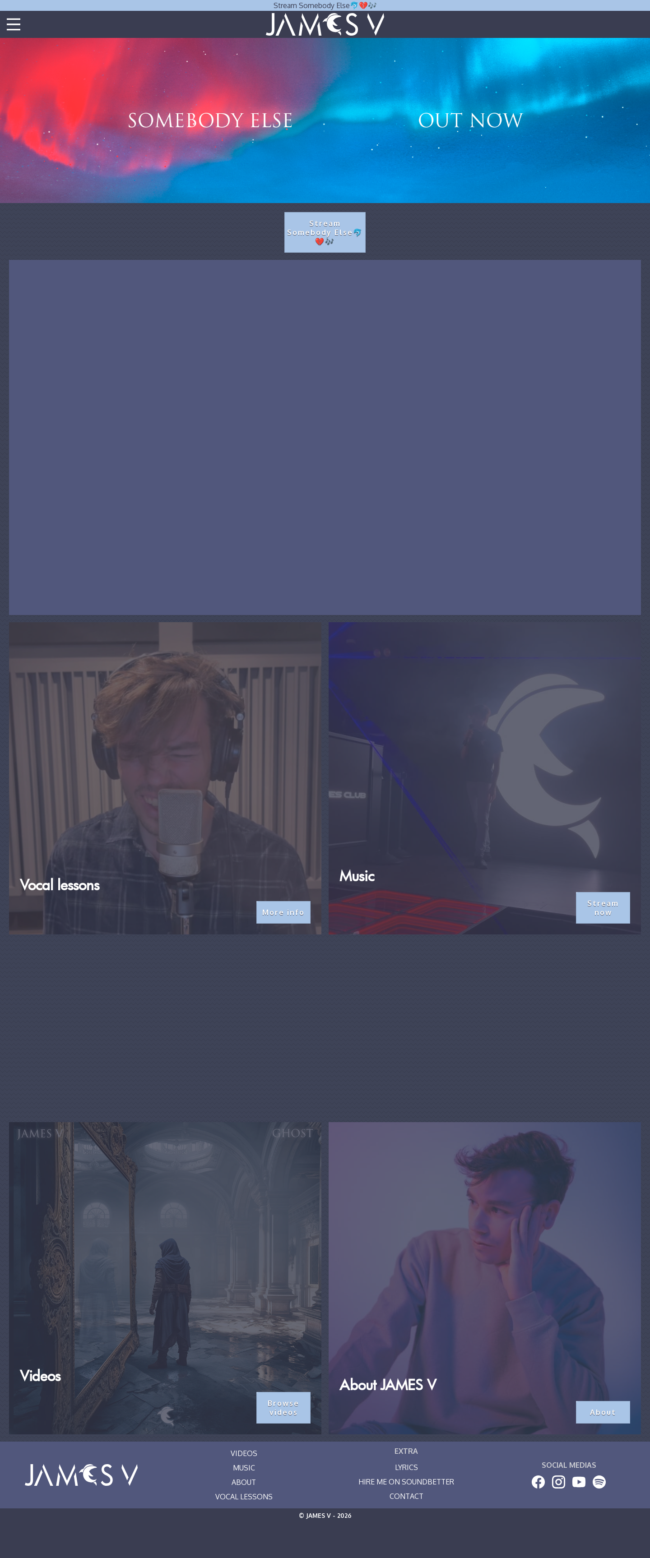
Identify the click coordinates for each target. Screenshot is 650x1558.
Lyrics (406, 1467)
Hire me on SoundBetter (406, 1481)
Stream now (603, 908)
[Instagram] (558, 1482)
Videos (244, 1453)
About (603, 1412)
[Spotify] (599, 1482)
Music (244, 1467)
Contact (406, 1496)
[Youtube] (579, 1482)
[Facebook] (538, 1482)
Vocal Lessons (244, 1496)
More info (283, 912)
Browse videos (283, 1408)
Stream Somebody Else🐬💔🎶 (325, 5)
